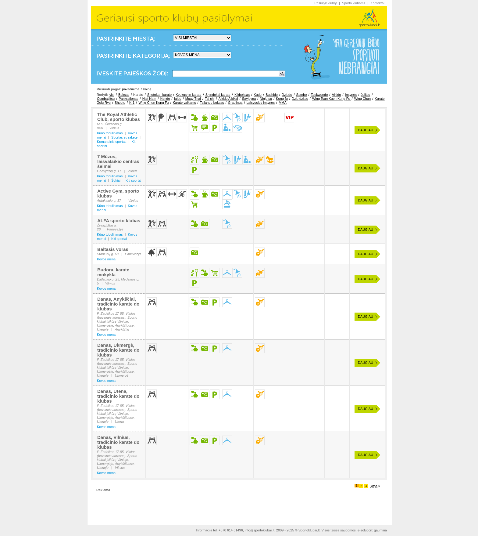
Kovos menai (106, 259)
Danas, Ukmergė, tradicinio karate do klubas (118, 349)
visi (111, 94)
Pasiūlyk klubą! (325, 3)
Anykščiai (122, 329)
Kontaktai (377, 3)
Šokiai (115, 180)
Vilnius (114, 128)
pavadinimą (130, 89)
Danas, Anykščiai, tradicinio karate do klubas (118, 303)
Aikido (336, 94)
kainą (147, 89)
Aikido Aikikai (228, 98)
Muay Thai (193, 98)
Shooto (120, 102)
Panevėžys (115, 229)
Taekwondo (319, 94)
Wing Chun (362, 98)
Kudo (258, 94)
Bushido (272, 94)
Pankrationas (128, 98)
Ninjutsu (266, 98)
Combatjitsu (106, 98)
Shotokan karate (159, 94)
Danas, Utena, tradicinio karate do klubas (118, 396)
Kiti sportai (133, 180)
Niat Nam (149, 98)
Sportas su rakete (124, 137)
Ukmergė (122, 375)
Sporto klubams (353, 3)
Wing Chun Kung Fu (153, 102)
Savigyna (249, 98)
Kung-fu (282, 98)
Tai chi (209, 98)
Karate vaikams (184, 102)
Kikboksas (242, 94)
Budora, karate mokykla (113, 272)
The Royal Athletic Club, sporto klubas (118, 117)
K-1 (131, 102)
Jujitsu (365, 94)
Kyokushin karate (188, 94)
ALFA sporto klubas (118, 220)
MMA (283, 102)
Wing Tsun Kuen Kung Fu (331, 98)
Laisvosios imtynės (261, 102)
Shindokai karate (217, 94)
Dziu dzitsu (300, 98)
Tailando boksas (212, 102)
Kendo (165, 98)
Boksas (123, 94)
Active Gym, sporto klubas (118, 193)
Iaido (177, 98)
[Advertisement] (239, 506)
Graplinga (235, 102)
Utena (119, 421)
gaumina (380, 530)
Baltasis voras (112, 249)
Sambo (301, 94)
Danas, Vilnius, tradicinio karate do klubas (118, 442)
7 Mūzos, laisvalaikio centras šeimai (118, 161)
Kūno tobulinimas (110, 133)
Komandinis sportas (112, 141)
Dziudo (287, 94)
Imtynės (351, 94)
